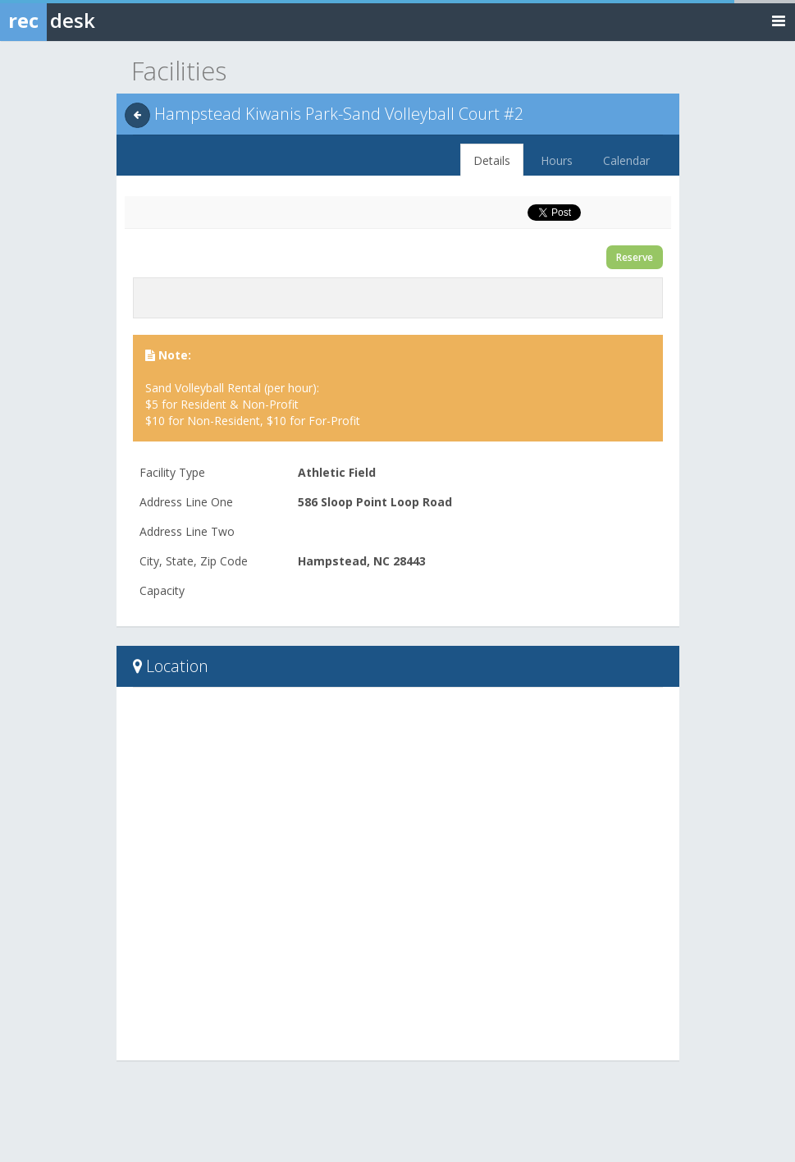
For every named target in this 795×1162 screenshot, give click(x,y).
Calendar (626, 160)
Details (491, 160)
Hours (557, 160)
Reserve (634, 257)
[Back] (137, 115)
